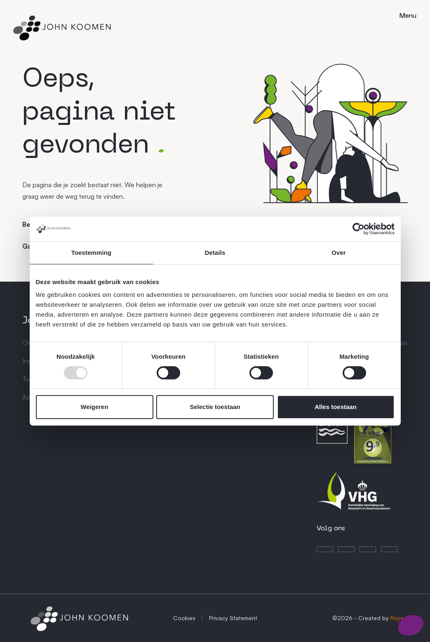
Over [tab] (338, 252)
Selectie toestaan (215, 406)
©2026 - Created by (370, 617)
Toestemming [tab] (91, 252)
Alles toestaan (336, 406)
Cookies (184, 617)
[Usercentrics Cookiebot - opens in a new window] (358, 229)
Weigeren (94, 406)
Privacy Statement (233, 617)
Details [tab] (215, 252)
